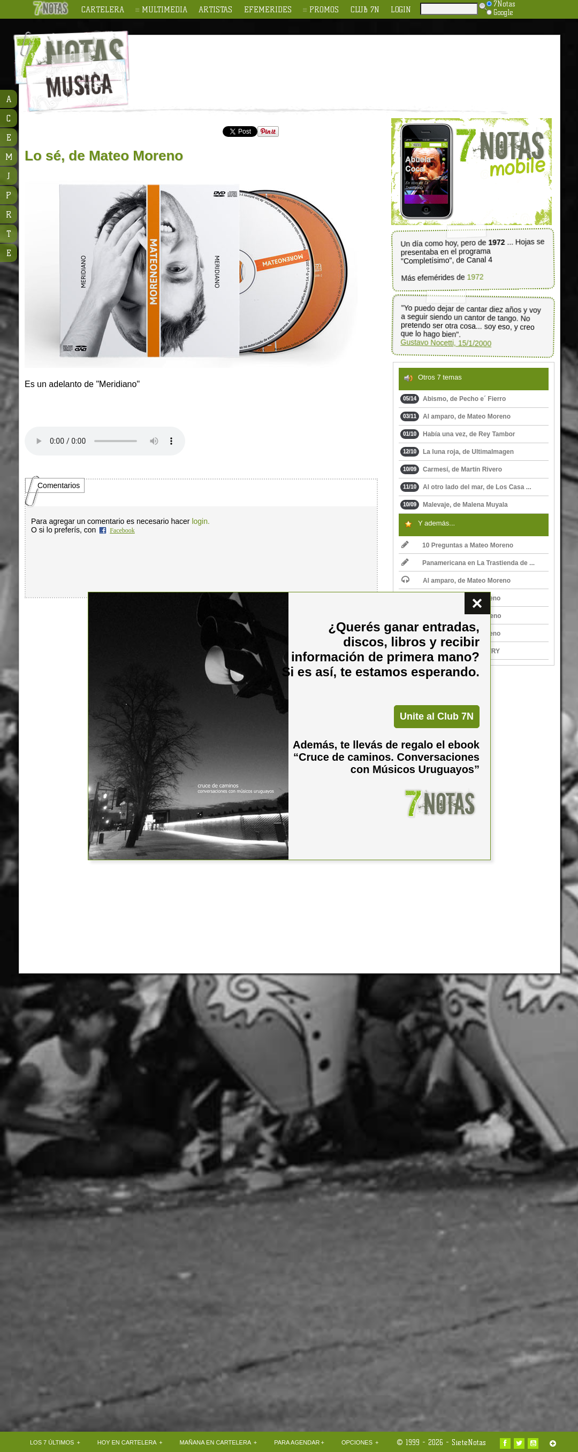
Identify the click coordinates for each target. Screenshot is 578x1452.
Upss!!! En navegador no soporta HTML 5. (105, 441)
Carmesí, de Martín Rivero (451, 469)
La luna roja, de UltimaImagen (457, 452)
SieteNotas (469, 1442)
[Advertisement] (100, 1159)
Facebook (122, 530)
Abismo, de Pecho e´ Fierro (453, 399)
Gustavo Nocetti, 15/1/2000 (445, 343)
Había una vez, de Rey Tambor (457, 434)
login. (200, 521)
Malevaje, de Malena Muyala (454, 504)
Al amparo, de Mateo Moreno (455, 416)
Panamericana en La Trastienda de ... (468, 563)
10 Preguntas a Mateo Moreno (457, 545)
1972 (475, 277)
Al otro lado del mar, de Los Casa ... (465, 487)
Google (499, 12)
